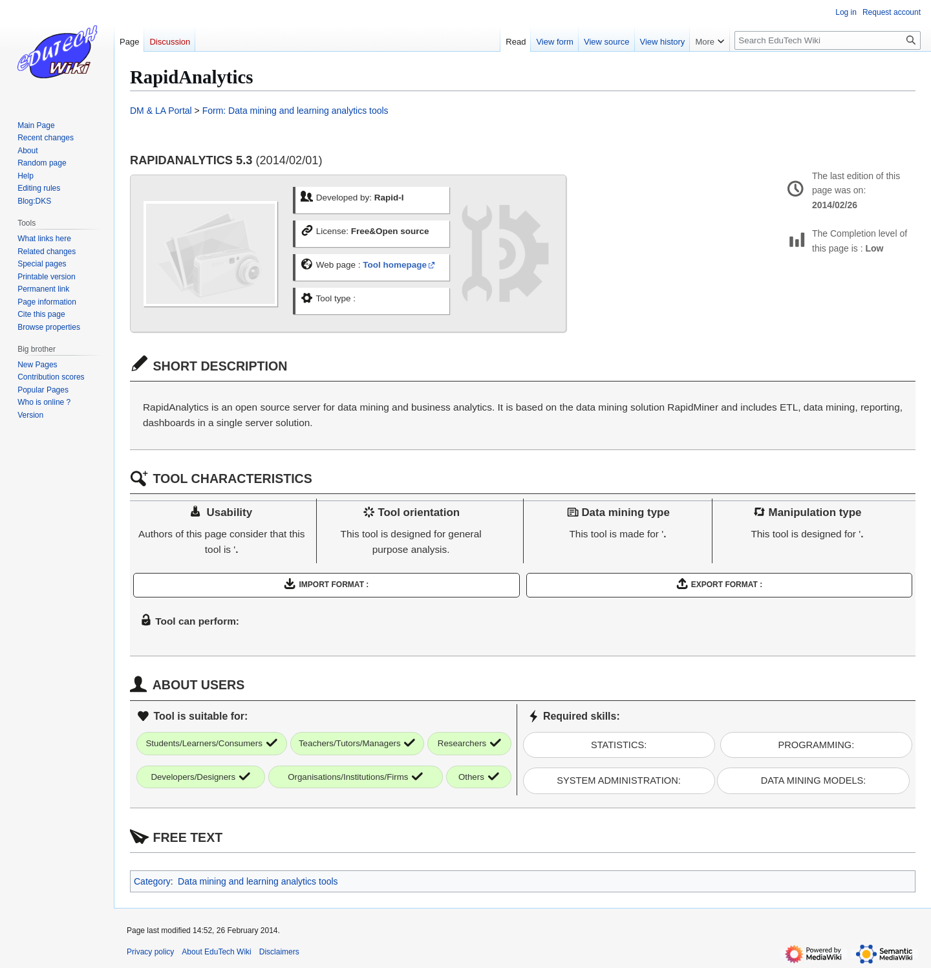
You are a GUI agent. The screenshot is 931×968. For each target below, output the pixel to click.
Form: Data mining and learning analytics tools (295, 110)
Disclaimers (279, 951)
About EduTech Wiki (216, 951)
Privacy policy (150, 951)
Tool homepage (395, 265)
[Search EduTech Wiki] (827, 40)
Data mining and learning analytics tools (257, 881)
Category (152, 881)
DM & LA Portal (161, 110)
